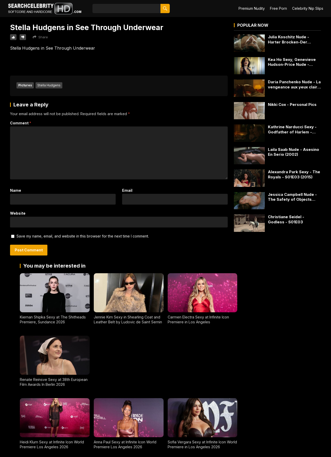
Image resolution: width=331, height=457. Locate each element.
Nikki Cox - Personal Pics (292, 104)
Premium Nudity (252, 8)
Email (127, 190)
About (7, 426)
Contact (8, 445)
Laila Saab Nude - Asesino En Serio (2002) (293, 152)
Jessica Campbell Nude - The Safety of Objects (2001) (292, 197)
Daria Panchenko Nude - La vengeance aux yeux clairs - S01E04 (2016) (294, 84)
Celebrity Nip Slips (307, 8)
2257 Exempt (12, 435)
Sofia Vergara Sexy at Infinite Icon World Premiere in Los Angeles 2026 (202, 382)
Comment (20, 123)
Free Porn (278, 8)
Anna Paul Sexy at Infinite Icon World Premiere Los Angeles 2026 (125, 382)
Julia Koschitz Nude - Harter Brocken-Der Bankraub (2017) (288, 39)
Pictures (25, 85)
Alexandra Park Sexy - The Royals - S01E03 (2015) (294, 174)
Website (18, 213)
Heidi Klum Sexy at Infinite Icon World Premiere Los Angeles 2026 (52, 382)
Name (15, 190)
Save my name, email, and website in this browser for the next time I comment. (82, 236)
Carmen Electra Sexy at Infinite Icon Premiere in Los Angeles (198, 319)
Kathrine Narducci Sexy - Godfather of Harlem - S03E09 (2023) (292, 129)
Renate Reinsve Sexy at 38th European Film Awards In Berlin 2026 (275, 319)
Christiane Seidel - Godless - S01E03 (286, 219)
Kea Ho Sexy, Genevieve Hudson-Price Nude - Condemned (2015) (292, 62)
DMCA (7, 454)
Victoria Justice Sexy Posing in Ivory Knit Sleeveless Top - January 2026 (272, 382)
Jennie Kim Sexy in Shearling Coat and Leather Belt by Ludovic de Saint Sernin (128, 319)
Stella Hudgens (49, 85)
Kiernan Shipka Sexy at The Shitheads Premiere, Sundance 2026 (53, 319)
